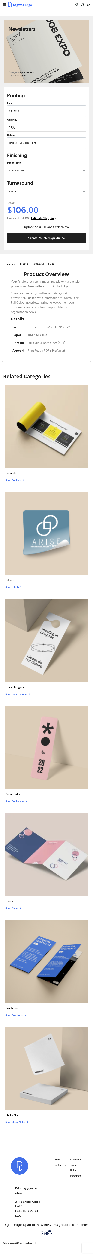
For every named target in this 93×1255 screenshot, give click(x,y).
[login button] (82, 5)
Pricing (24, 263)
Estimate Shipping (43, 218)
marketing (21, 75)
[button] (77, 5)
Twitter (73, 1165)
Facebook (75, 1160)
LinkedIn (74, 1170)
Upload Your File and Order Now (46, 227)
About (57, 1160)
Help (51, 263)
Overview (10, 264)
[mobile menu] (4, 4)
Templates (38, 263)
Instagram (75, 1176)
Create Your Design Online (46, 238)
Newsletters (27, 72)
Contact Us (60, 1165)
